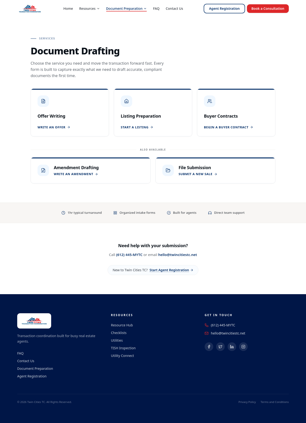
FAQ (156, 8)
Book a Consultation (267, 8)
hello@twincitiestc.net (177, 254)
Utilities (117, 340)
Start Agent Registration (171, 270)
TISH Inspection (123, 348)
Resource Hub (122, 325)
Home (68, 8)
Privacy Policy (247, 402)
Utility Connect (122, 355)
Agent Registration (223, 8)
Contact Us (174, 8)
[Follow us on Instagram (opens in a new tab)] (243, 346)
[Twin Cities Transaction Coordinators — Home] (30, 8)
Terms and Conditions (275, 402)
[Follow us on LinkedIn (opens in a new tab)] (232, 346)
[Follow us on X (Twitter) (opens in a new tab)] (220, 346)
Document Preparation (126, 8)
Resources (89, 8)
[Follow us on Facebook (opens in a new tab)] (209, 346)
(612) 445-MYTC (129, 254)
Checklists (118, 332)
